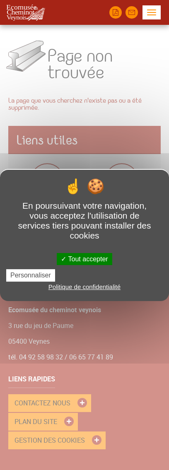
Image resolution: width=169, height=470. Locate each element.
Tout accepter (84, 259)
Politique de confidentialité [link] (84, 286)
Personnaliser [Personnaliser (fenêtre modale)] (30, 275)
